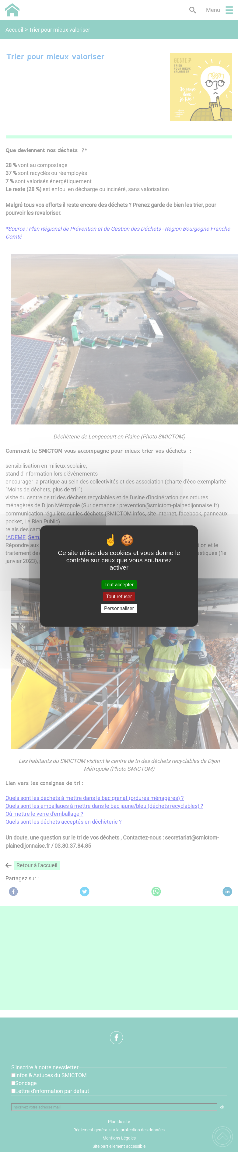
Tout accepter (119, 584)
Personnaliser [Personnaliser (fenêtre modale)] (119, 608)
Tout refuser (119, 596)
